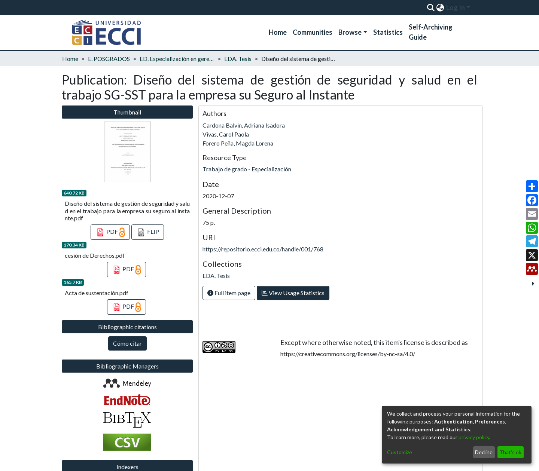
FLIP (147, 232)
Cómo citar (127, 343)
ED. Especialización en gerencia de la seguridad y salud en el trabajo (177, 58)
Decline (484, 452)
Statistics (388, 32)
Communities (312, 32)
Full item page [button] (228, 292)
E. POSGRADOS (109, 58)
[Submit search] (430, 7)
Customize (399, 452)
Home (278, 32)
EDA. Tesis (238, 58)
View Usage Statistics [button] (293, 292)
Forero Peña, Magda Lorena (237, 143)
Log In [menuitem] (455, 7)
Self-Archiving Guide (431, 32)
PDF (110, 232)
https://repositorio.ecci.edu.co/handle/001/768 (262, 249)
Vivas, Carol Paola (225, 134)
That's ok (510, 452)
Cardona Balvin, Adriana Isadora (243, 125)
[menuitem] (440, 7)
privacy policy (474, 437)
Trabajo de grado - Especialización (246, 168)
